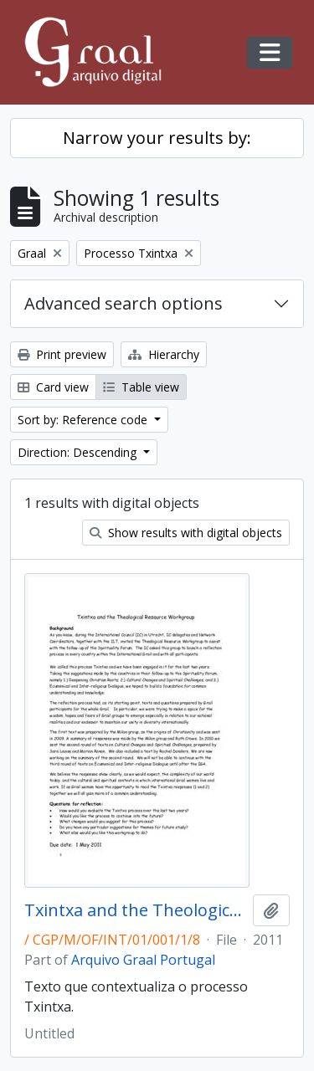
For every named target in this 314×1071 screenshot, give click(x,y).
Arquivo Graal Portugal (143, 960)
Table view (141, 387)
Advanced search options (123, 303)
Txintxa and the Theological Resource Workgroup (135, 910)
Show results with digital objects (186, 533)
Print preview (62, 354)
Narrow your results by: (157, 137)
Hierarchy (163, 354)
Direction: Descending (79, 452)
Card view (53, 387)
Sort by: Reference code (84, 420)
